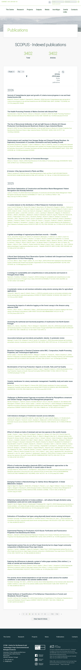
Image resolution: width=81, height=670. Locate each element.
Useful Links (65, 11)
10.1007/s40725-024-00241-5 (16, 602)
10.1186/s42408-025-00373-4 (16, 522)
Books (58, 78)
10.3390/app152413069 (60, 358)
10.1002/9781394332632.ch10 (60, 175)
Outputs (39, 10)
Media (47, 10)
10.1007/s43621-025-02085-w (16, 281)
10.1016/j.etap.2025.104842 (56, 473)
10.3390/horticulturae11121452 (16, 373)
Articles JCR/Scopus (56, 75)
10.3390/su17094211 (51, 194)
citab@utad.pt (8, 661)
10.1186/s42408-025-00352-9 (32, 553)
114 (57, 614)
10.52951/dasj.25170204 (14, 491)
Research (20, 10)
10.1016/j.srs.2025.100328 (14, 297)
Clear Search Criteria (40, 619)
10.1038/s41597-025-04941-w (16, 248)
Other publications (56, 81)
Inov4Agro (56, 10)
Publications (60, 637)
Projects (34, 637)
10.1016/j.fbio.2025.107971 (50, 569)
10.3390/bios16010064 (26, 163)
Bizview (57, 664)
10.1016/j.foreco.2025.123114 (15, 313)
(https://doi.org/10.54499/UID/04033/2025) (58, 656)
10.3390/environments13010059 (25, 150)
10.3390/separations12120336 (63, 537)
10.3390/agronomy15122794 (24, 264)
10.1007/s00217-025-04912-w (37, 329)
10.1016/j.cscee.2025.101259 (43, 389)
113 (52, 614)
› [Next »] (61, 614)
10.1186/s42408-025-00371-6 (16, 585)
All (59, 72)
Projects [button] (30, 10)
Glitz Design (66, 664)
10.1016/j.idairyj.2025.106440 (15, 103)
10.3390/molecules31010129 (59, 116)
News (47, 637)
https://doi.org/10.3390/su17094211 (17, 196)
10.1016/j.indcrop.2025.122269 (40, 508)
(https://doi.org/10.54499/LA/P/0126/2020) (58, 657)
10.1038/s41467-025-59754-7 (16, 457)
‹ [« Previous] (19, 614)
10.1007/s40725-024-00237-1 (57, 407)
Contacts (74, 10)
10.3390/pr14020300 (13, 132)
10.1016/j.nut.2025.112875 (65, 342)
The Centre (10, 10)
